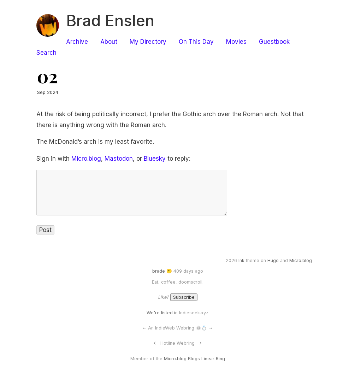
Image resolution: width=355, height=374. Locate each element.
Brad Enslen (110, 20)
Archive (77, 41)
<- (155, 343)
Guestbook (274, 41)
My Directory (148, 41)
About (108, 41)
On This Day (196, 41)
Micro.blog (86, 158)
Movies (236, 41)
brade (158, 271)
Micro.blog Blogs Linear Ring (194, 358)
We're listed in (162, 312)
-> (199, 343)
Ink (241, 260)
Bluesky (155, 158)
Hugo (273, 260)
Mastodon (119, 158)
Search (46, 52)
